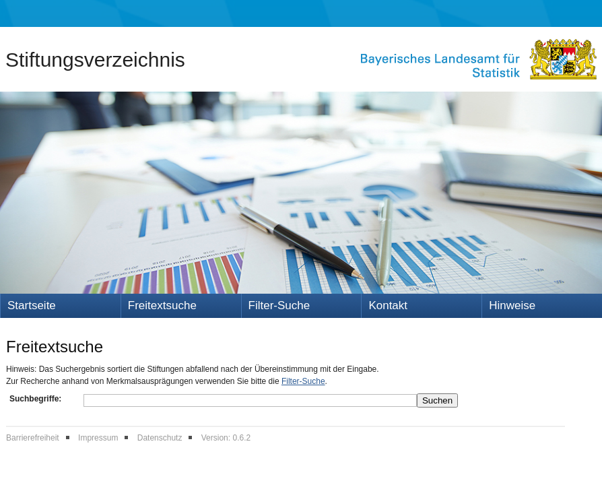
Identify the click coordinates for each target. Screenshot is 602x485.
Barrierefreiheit (32, 438)
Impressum (98, 438)
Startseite (31, 305)
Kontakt (387, 305)
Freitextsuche (162, 305)
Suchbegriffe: (35, 398)
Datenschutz (159, 438)
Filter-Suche (279, 305)
